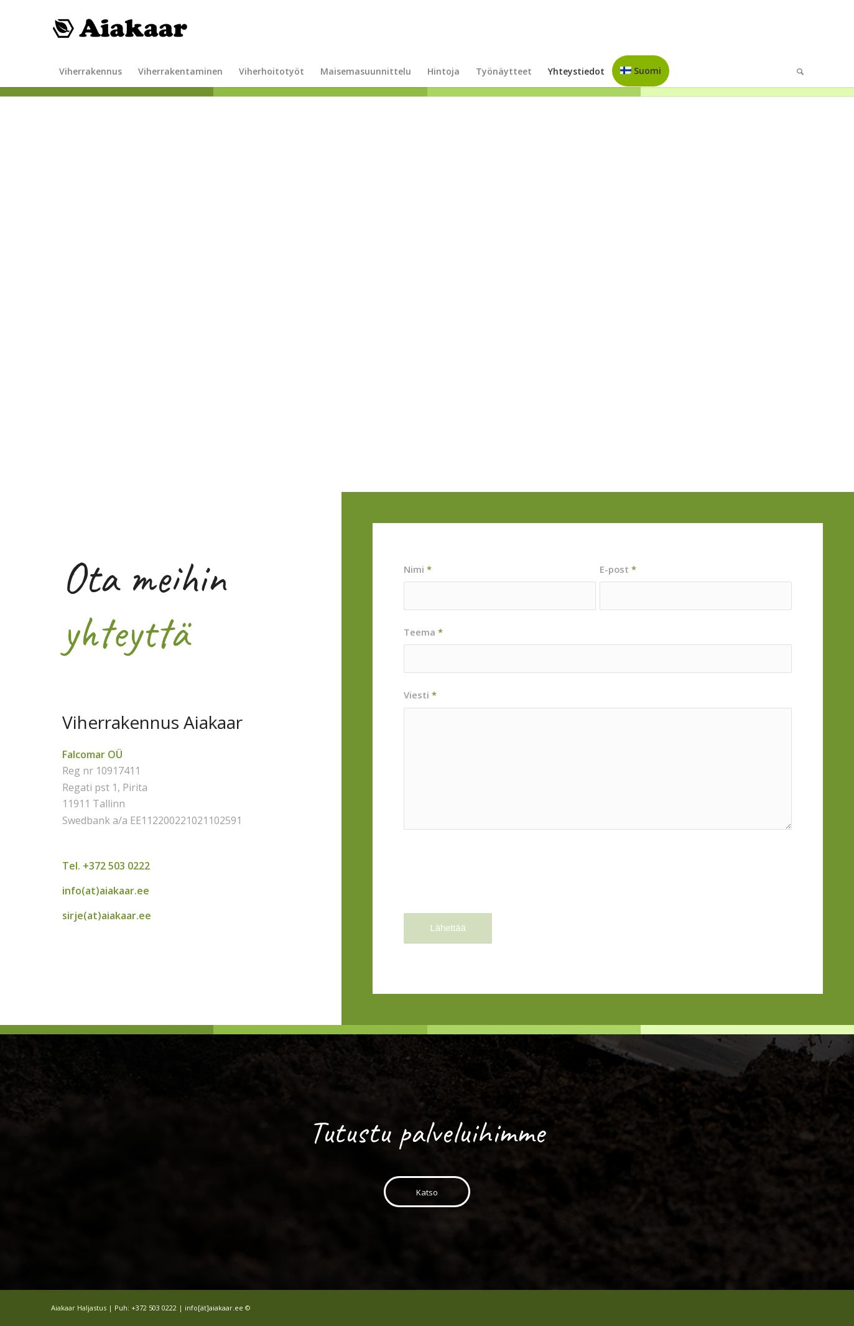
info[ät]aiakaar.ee (214, 1307)
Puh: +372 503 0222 (145, 1307)
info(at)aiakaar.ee (105, 890)
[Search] (796, 71)
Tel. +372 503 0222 (106, 866)
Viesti (420, 694)
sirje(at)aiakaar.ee (106, 915)
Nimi (418, 569)
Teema (423, 632)
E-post (618, 569)
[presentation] (498, 882)
